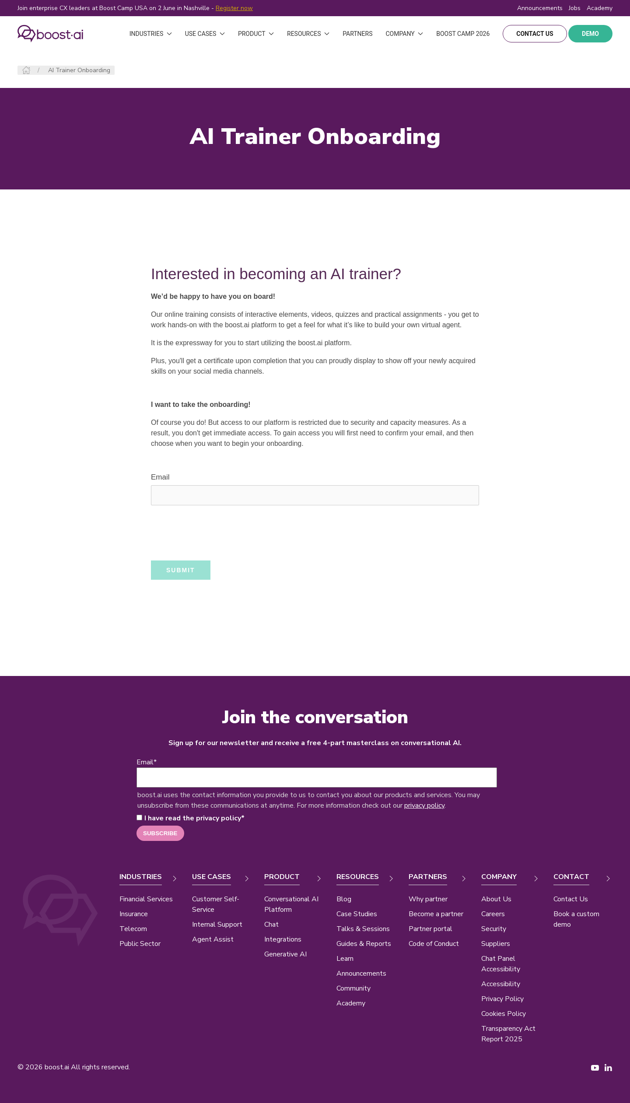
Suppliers (495, 944)
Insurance (133, 914)
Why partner (428, 899)
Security (493, 929)
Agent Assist (213, 939)
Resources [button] (308, 33)
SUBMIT (180, 570)
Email (160, 477)
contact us (534, 33)
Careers (493, 914)
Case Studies (356, 914)
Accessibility (500, 984)
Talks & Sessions (363, 929)
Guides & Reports (363, 944)
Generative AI (285, 954)
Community (353, 988)
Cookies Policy (503, 1014)
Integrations (282, 939)
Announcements (540, 8)
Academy (350, 1003)
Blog (343, 899)
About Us (496, 899)
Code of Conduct (434, 944)
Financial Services (146, 899)
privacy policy (424, 805)
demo (590, 33)
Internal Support (217, 924)
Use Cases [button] (205, 33)
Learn (345, 958)
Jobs (575, 8)
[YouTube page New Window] (595, 1067)
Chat (271, 924)
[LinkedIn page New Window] (608, 1067)
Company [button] (404, 33)
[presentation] (217, 533)
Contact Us (570, 899)
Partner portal (430, 929)
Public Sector (140, 944)
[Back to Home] (50, 33)
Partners (357, 33)
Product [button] (256, 33)
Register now (234, 8)
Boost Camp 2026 (463, 33)
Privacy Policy (502, 999)
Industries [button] (151, 33)
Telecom (133, 929)
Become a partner (436, 914)
